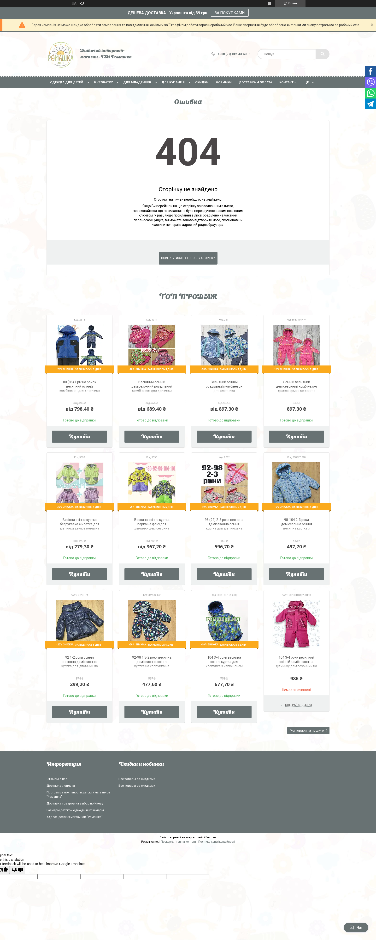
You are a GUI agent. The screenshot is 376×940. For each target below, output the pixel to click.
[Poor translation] (17, 870)
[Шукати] (322, 54)
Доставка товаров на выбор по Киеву (75, 803)
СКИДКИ (202, 82)
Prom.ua (211, 837)
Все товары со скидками (136, 779)
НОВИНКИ (224, 82)
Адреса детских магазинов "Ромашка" (75, 817)
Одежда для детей (66, 82)
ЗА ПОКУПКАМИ (230, 13)
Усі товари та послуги (307, 730)
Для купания (173, 82)
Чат (356, 927)
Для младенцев (137, 82)
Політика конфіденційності (216, 841)
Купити (79, 437)
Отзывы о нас (57, 779)
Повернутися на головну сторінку (188, 258)
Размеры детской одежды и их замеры (75, 810)
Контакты (287, 82)
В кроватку (103, 82)
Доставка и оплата (255, 82)
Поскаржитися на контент (178, 841)
